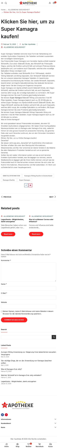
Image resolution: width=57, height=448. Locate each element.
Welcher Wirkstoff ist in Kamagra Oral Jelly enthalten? (21, 375)
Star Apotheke (29, 44)
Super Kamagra (16, 98)
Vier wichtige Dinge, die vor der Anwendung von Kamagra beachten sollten (26, 362)
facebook (2, 414)
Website (4, 302)
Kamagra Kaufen (9, 180)
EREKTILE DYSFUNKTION (11, 176)
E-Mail (4, 293)
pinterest (6, 414)
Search (54, 337)
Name (4, 284)
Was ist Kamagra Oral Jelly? (11, 369)
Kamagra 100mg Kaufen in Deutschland (38, 176)
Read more (8, 234)
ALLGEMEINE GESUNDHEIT (14, 47)
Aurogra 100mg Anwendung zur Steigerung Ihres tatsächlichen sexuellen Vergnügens (28, 353)
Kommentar (6, 260)
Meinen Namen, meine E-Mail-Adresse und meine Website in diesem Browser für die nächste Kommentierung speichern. (28, 312)
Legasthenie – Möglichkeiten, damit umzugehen (12, 220)
